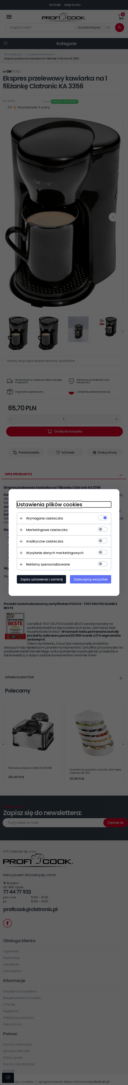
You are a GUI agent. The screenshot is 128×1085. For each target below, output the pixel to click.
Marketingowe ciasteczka (46, 529)
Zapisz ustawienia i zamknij (41, 579)
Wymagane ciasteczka (44, 518)
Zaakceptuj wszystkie (90, 579)
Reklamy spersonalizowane (48, 564)
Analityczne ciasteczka (44, 541)
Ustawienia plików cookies (49, 505)
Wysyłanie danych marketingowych (54, 553)
